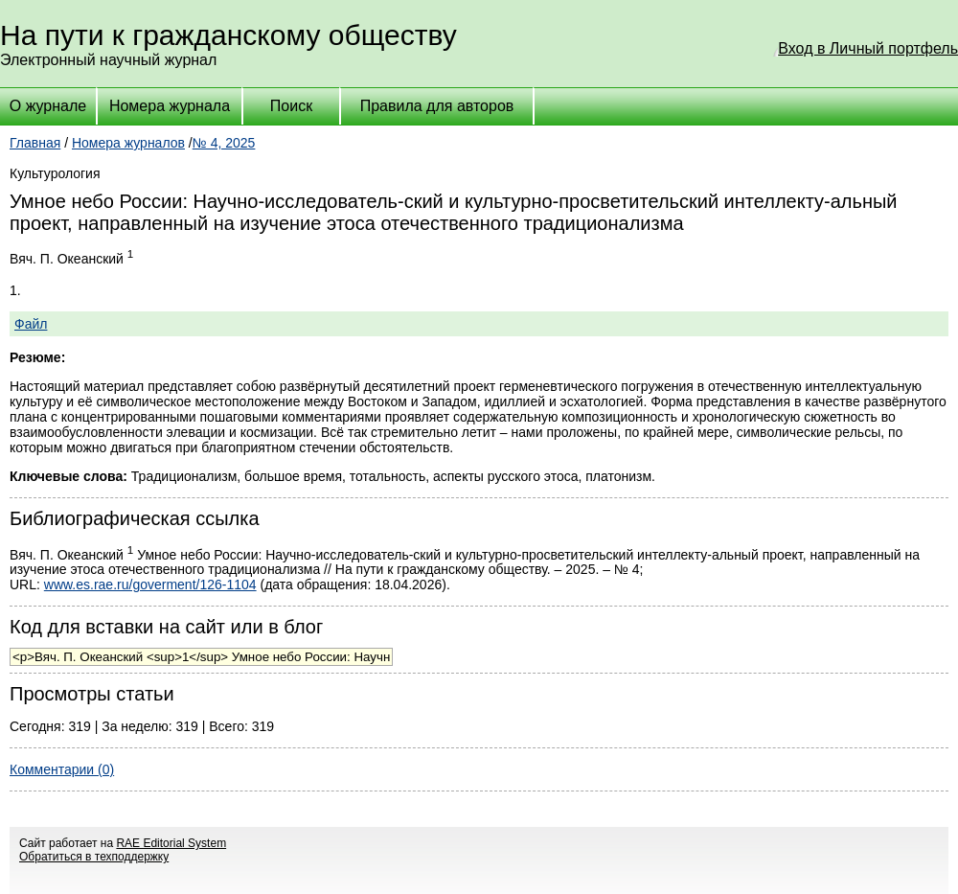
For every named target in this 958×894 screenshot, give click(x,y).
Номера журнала (169, 106)
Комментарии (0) (62, 769)
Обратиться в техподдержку (94, 856)
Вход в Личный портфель (868, 48)
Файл (30, 324)
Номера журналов (128, 142)
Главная (35, 142)
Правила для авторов (437, 106)
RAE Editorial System (171, 843)
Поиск (291, 106)
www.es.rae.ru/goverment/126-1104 (150, 584)
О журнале (48, 106)
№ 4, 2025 (224, 142)
